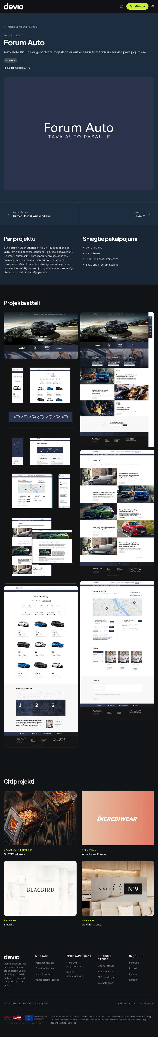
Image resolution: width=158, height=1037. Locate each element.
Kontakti (133, 979)
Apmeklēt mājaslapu (17, 68)
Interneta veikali (43, 974)
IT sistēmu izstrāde (45, 968)
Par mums (134, 962)
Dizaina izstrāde (106, 965)
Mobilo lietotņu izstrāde (47, 979)
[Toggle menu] (152, 6)
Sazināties (137, 6)
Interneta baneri (106, 983)
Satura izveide (105, 971)
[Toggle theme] (121, 6)
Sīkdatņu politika (146, 1003)
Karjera (133, 974)
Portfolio (133, 968)
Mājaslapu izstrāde (45, 962)
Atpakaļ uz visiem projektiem (20, 26)
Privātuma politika (126, 1003)
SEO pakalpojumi (106, 977)
